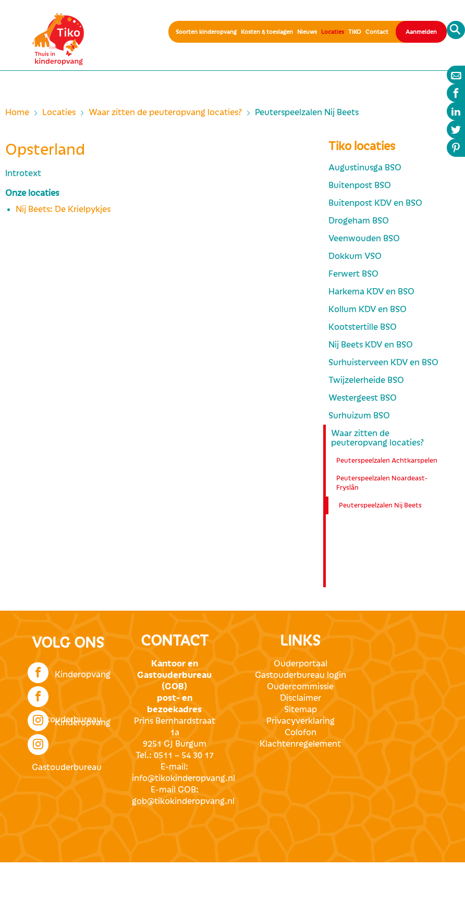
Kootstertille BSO (362, 327)
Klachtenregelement (300, 744)
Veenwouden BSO (364, 238)
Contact (376, 32)
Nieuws (307, 32)
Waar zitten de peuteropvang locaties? (165, 112)
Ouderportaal (300, 663)
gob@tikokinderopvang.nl (183, 801)
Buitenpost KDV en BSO (375, 203)
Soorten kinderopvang (206, 32)
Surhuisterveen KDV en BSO (383, 362)
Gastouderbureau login (300, 675)
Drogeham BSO (358, 221)
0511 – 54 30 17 (184, 755)
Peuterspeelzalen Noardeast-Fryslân (381, 483)
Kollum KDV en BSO (367, 309)
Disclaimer (300, 698)
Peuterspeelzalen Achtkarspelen (386, 460)
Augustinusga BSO (364, 167)
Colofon (300, 732)
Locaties (332, 32)
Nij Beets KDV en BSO (370, 345)
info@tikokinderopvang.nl (183, 778)
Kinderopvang (69, 671)
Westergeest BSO (362, 398)
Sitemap (300, 709)
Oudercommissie (300, 686)
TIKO (354, 32)
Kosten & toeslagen (267, 32)
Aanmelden (421, 32)
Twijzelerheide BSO (366, 380)
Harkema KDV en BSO (371, 291)
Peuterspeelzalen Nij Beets (380, 505)
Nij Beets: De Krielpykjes (63, 209)
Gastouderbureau (65, 695)
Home (17, 112)
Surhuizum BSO (359, 415)
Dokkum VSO (355, 256)
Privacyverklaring (300, 721)
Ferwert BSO (353, 274)
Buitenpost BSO (359, 185)
